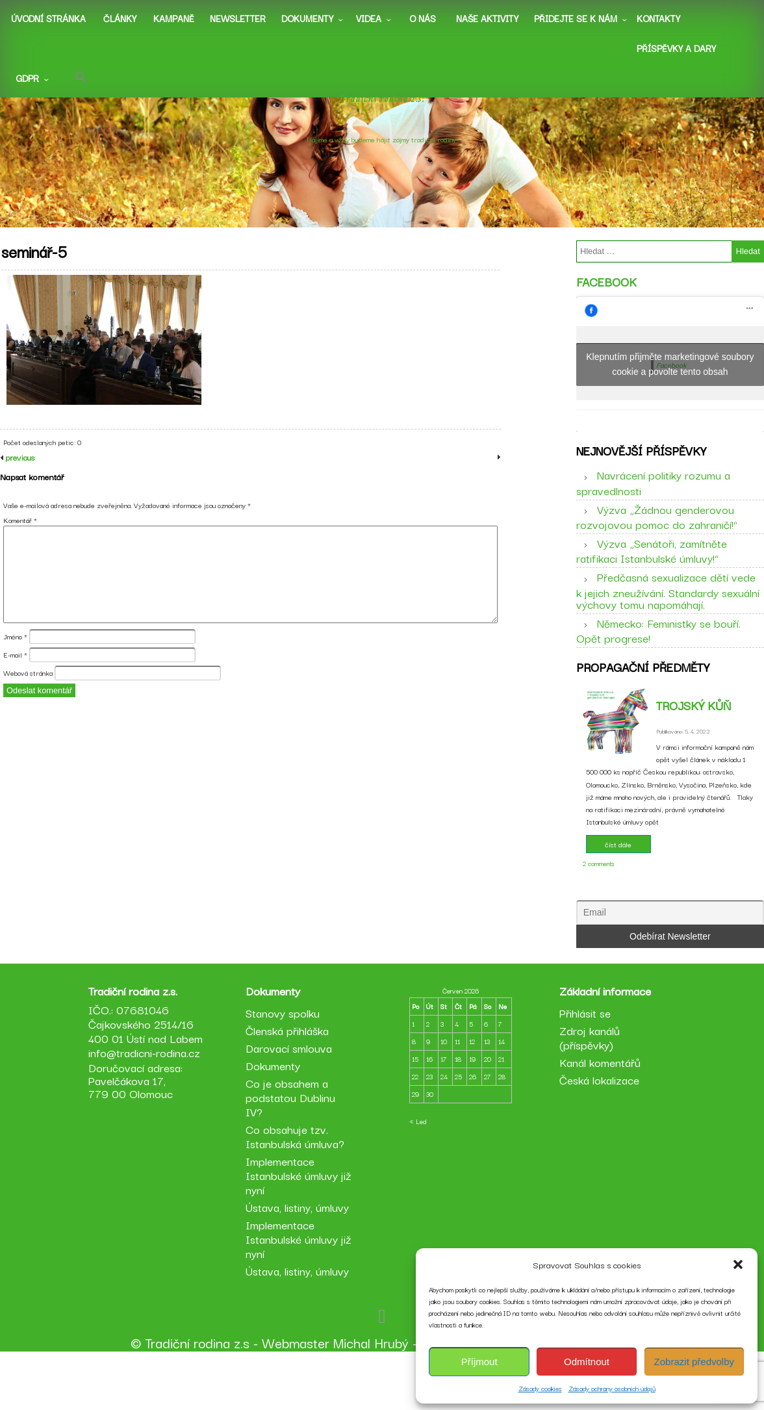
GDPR (27, 78)
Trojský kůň (693, 733)
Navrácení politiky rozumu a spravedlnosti (653, 501)
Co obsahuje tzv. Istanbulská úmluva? (297, 1189)
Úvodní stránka (48, 18)
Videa (368, 18)
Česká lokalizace (597, 1133)
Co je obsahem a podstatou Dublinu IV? (292, 1150)
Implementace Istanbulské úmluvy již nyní (300, 1228)
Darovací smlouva (291, 1101)
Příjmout (479, 1361)
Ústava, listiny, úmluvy (299, 1260)
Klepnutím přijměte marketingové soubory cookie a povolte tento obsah (670, 374)
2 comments (599, 892)
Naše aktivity (487, 18)
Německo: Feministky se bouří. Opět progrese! (658, 649)
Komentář (20, 549)
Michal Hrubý (371, 1395)
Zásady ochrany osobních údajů (612, 1388)
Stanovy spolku (285, 1066)
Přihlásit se (583, 1066)
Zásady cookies (540, 1388)
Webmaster (295, 1395)
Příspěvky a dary (676, 48)
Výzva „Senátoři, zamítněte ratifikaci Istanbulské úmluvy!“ (651, 570)
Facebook (606, 291)
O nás (422, 18)
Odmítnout (586, 1361)
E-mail (15, 684)
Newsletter (238, 18)
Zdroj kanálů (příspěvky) (587, 1091)
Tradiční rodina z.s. (382, 113)
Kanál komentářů (598, 1115)
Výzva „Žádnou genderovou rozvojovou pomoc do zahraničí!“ (656, 535)
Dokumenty (307, 18)
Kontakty (658, 18)
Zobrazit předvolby (694, 1361)
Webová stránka (28, 702)
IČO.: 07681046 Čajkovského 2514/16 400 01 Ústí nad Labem (144, 1084)
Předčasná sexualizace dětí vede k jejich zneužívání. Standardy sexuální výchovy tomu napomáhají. (667, 609)
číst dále (618, 872)
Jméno (15, 666)
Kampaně (173, 18)
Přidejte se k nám (575, 18)
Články (119, 18)
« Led (417, 1174)
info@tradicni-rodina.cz (148, 1120)
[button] (738, 1264)
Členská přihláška (289, 1083)
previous (18, 486)
